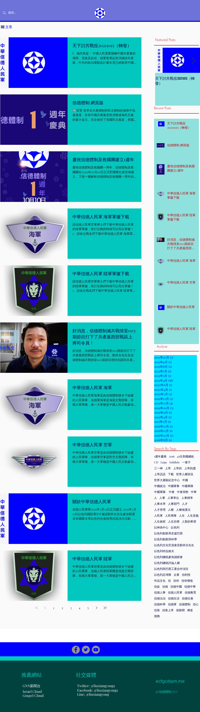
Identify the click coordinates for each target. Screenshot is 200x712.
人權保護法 (183, 509)
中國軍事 (173, 486)
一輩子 (186, 462)
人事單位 (173, 497)
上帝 (168, 468)
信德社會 (187, 598)
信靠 (157, 610)
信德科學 (160, 604)
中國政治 (160, 486)
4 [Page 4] (79, 608)
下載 (171, 474)
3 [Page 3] (71, 608)
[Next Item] (193, 60)
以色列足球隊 (162, 574)
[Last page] (105, 607)
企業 (176, 574)
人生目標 (173, 521)
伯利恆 (186, 574)
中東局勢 (182, 492)
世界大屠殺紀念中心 (167, 480)
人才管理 (160, 509)
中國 (185, 480)
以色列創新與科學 (165, 539)
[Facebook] (76, 650)
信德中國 (176, 586)
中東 (171, 492)
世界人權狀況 (184, 474)
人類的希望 (189, 521)
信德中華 (190, 586)
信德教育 (190, 592)
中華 (194, 492)
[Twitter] (86, 650)
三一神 (158, 468)
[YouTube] (96, 650)
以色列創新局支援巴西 (168, 533)
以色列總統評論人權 (167, 563)
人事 (162, 497)
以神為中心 (161, 527)
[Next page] (96, 607)
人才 (185, 503)
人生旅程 (160, 521)
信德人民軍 (175, 592)
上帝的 (177, 468)
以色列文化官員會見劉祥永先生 (174, 545)
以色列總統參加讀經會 (168, 557)
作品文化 (160, 580)
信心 (196, 604)
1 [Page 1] (53, 608)
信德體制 (184, 604)
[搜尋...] (25, 13)
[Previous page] (45, 607)
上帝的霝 (190, 468)
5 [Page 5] (88, 608)
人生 (182, 515)
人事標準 (187, 497)
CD (156, 462)
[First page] (36, 607)
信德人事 (160, 592)
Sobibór (174, 462)
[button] (2, 27)
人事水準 (160, 503)
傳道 (190, 610)
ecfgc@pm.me (170, 681)
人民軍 (158, 515)
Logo (164, 462)
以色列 (175, 527)
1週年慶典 (160, 456)
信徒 (157, 586)
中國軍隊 (187, 486)
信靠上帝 (168, 610)
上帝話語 (160, 474)
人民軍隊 (171, 515)
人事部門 (173, 503)
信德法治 (160, 598)
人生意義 (193, 515)
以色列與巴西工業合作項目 (171, 568)
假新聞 (180, 610)
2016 (171, 456)
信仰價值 (187, 580)
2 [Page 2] (62, 608)
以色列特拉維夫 (164, 551)
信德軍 (172, 604)
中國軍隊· (160, 492)
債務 (157, 616)
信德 (165, 586)
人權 (171, 509)
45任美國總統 (185, 456)
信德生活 (173, 598)
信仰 (176, 580)
